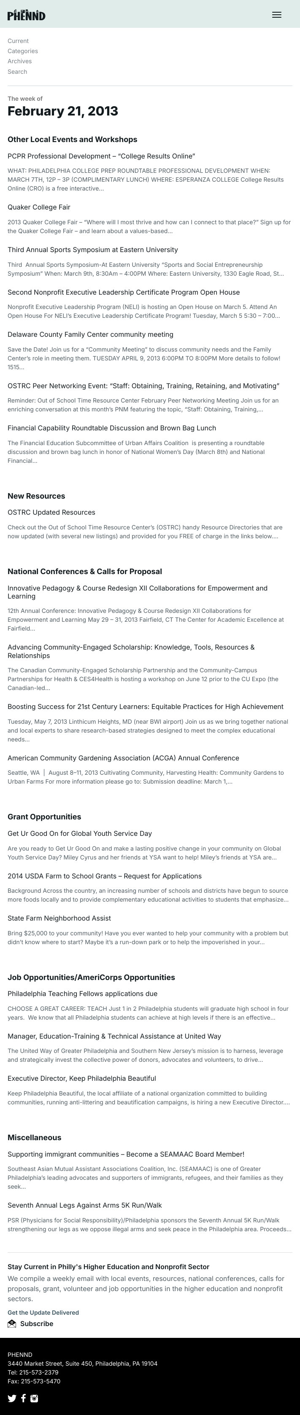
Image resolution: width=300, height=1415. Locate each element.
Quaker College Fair (39, 207)
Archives (20, 61)
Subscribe (30, 1323)
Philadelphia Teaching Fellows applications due (82, 993)
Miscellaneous (35, 1137)
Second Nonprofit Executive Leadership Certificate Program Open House (124, 292)
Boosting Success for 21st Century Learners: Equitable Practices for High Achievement (146, 706)
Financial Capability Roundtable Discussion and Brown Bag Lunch (112, 428)
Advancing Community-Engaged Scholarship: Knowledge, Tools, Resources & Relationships (131, 651)
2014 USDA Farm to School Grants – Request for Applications (105, 876)
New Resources (36, 496)
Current (18, 41)
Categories (23, 51)
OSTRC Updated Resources (51, 512)
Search (17, 71)
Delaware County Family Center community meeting (90, 334)
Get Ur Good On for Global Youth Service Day (80, 833)
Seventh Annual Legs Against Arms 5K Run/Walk (85, 1205)
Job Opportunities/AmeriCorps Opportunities (91, 977)
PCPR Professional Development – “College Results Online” (101, 156)
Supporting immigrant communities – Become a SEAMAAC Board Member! (126, 1154)
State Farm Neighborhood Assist (59, 918)
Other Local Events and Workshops (73, 139)
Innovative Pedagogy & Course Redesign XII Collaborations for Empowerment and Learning (138, 592)
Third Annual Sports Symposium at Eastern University (93, 249)
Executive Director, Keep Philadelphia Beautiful (82, 1078)
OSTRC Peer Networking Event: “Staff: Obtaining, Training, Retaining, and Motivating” (143, 385)
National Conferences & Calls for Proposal (85, 571)
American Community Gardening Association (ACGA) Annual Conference (123, 758)
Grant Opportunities (44, 817)
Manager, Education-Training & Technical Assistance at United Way (114, 1036)
